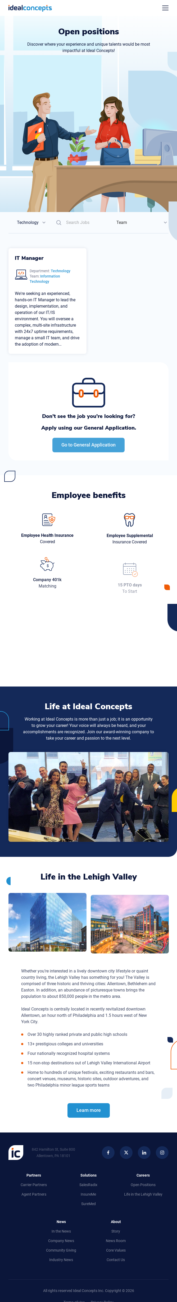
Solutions (88, 1175)
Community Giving (61, 1250)
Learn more (88, 1117)
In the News (61, 1231)
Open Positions (143, 1185)
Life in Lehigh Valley (143, 1194)
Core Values (116, 1250)
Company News (61, 1241)
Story (115, 1231)
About (116, 1222)
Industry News (61, 1260)
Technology (27, 222)
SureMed (88, 1204)
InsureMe (88, 1194)
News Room (116, 1241)
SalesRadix (88, 1185)
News (61, 1222)
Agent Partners (33, 1194)
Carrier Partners (34, 1185)
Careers (143, 1175)
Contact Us (116, 1260)
